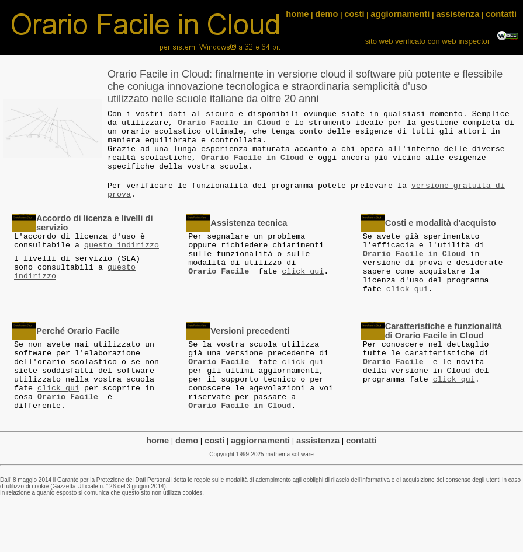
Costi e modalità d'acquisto (440, 223)
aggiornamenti (400, 14)
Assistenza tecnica (248, 223)
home (297, 14)
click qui (303, 271)
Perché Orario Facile (78, 331)
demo (326, 14)
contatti (501, 14)
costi (354, 14)
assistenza (457, 14)
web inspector (467, 41)
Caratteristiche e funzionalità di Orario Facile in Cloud (443, 331)
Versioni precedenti (249, 331)
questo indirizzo (121, 245)
